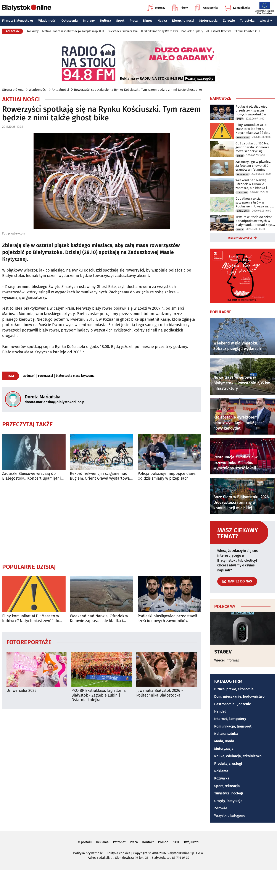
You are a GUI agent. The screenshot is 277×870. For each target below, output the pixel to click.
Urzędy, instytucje (228, 801)
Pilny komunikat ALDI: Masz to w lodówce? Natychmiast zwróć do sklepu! (30, 618)
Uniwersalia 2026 (21, 690)
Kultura (105, 21)
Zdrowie (229, 21)
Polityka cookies (118, 853)
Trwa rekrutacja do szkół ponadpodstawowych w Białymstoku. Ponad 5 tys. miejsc (254, 221)
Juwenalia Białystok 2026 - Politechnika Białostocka (159, 693)
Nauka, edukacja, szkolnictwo (237, 756)
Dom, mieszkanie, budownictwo (239, 696)
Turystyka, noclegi (228, 793)
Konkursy (32, 31)
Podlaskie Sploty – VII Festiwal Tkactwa (206, 31)
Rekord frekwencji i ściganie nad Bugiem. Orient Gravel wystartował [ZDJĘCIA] (100, 476)
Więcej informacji (228, 660)
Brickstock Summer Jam (123, 31)
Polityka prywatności (88, 853)
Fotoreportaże (29, 642)
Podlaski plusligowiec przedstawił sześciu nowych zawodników (167, 618)
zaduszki (29, 375)
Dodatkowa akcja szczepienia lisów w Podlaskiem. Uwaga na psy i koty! (254, 202)
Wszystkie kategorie (229, 815)
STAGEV (223, 652)
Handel (220, 711)
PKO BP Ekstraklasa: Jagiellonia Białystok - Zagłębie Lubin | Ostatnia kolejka (98, 695)
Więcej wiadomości (240, 237)
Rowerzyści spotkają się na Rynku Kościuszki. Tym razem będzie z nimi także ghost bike (138, 90)
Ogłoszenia (206, 8)
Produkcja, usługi (228, 764)
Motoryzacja (208, 21)
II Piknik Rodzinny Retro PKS (159, 31)
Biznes (147, 21)
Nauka (162, 21)
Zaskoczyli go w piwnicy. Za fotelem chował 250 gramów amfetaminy (253, 165)
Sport (120, 21)
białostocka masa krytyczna (75, 375)
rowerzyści (45, 375)
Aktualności (60, 90)
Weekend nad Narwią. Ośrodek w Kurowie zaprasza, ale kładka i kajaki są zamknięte (99, 618)
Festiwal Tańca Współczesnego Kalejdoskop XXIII (73, 31)
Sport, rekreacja (227, 786)
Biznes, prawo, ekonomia (234, 689)
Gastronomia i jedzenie (232, 704)
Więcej (266, 21)
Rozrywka (221, 778)
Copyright (140, 853)
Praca (134, 21)
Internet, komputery (230, 719)
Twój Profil (191, 842)
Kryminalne (242, 174)
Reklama (221, 771)
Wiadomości (47, 21)
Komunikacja (237, 8)
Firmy (180, 8)
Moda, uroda (224, 741)
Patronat (119, 842)
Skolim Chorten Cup (247, 31)
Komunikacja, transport (232, 726)
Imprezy (156, 8)
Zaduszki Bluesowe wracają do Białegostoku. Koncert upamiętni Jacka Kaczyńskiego (31, 476)
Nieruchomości (183, 21)
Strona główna (13, 90)
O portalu (85, 842)
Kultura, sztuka (226, 734)
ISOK (175, 842)
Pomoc (163, 842)
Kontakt (148, 842)
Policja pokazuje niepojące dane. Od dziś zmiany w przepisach (167, 476)
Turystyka (247, 21)
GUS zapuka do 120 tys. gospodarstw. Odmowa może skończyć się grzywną (252, 147)
